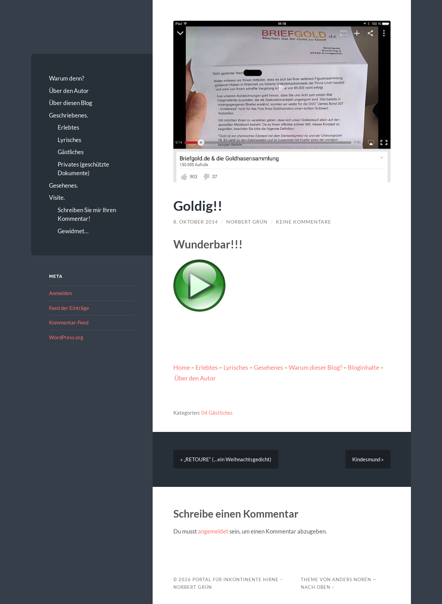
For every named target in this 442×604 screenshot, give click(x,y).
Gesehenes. (63, 185)
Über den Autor (69, 90)
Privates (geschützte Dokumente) (83, 169)
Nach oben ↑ (317, 587)
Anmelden (60, 293)
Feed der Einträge (69, 308)
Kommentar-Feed (68, 322)
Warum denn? (66, 78)
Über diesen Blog (70, 102)
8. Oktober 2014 (195, 222)
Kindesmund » (368, 459)
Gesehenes (268, 367)
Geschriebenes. (68, 115)
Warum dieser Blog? (315, 367)
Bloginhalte (363, 367)
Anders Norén (351, 579)
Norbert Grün (247, 222)
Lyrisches (69, 139)
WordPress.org (66, 337)
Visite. (57, 197)
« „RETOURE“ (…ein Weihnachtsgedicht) (225, 459)
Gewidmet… (73, 231)
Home (181, 367)
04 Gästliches (217, 412)
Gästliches (71, 151)
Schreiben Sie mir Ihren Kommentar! (87, 214)
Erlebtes (68, 127)
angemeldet (213, 531)
